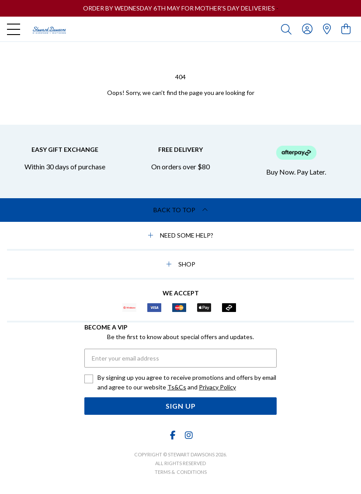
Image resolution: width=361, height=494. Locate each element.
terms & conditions (181, 472)
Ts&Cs (176, 387)
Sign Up (181, 406)
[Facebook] (173, 435)
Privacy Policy (217, 387)
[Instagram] (188, 435)
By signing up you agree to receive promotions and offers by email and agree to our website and (186, 383)
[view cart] (346, 28)
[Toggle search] (288, 29)
